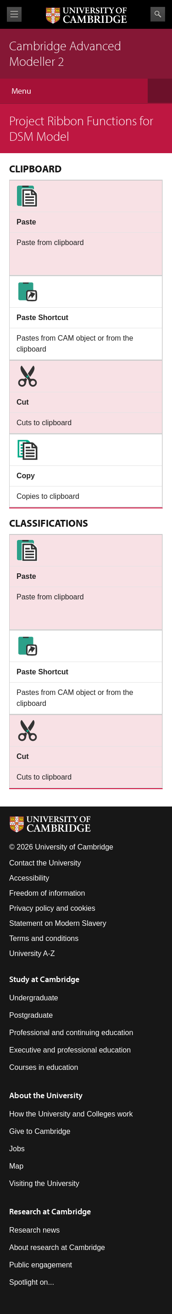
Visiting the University (44, 1183)
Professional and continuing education (71, 1032)
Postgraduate (31, 1015)
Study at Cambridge (44, 979)
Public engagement (40, 1265)
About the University (46, 1095)
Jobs (17, 1149)
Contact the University (45, 863)
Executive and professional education (70, 1050)
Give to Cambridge (39, 1131)
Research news (34, 1230)
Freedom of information (47, 893)
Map (16, 1166)
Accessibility (29, 878)
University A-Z (32, 953)
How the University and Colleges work (71, 1114)
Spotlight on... (31, 1282)
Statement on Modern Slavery (57, 923)
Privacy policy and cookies (52, 908)
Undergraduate (33, 998)
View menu (14, 14)
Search (157, 14)
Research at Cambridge (50, 1211)
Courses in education (43, 1067)
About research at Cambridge (57, 1247)
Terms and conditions (43, 938)
